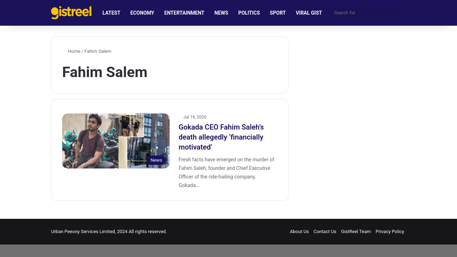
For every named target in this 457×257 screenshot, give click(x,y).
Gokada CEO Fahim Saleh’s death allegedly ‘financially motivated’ (221, 137)
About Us (299, 231)
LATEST (111, 13)
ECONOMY (142, 13)
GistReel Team (356, 231)
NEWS (221, 13)
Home (71, 51)
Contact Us (324, 231)
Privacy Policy (390, 231)
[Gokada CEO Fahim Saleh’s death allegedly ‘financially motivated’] (116, 141)
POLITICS (249, 13)
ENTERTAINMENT (184, 13)
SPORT (278, 13)
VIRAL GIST (309, 13)
